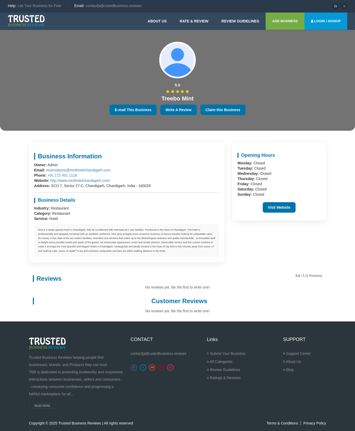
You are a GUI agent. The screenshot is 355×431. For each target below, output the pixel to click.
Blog (288, 370)
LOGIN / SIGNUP (326, 21)
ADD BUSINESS (285, 21)
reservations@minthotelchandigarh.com (78, 170)
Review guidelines (240, 21)
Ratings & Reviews (224, 378)
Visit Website (279, 207)
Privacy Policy (314, 423)
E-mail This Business (133, 110)
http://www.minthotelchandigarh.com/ (80, 180)
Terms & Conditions (282, 423)
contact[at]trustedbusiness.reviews (158, 353)
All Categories (219, 362)
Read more (42, 405)
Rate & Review (194, 21)
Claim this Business (223, 110)
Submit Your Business (226, 353)
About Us (157, 21)
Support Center (297, 353)
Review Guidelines (223, 370)
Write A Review (179, 110)
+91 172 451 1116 (62, 175)
